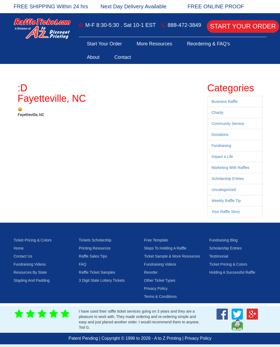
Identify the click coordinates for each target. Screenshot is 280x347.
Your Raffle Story (226, 211)
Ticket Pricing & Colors (33, 240)
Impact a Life (222, 156)
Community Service (228, 123)
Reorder (151, 272)
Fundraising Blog (223, 240)
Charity (218, 112)
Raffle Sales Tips (93, 256)
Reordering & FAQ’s (208, 43)
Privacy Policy (156, 288)
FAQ (82, 264)
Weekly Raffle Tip (226, 200)
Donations (220, 134)
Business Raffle (225, 101)
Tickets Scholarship (95, 240)
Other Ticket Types (159, 280)
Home (19, 248)
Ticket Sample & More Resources (172, 256)
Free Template (156, 240)
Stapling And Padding (32, 280)
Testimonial (218, 256)
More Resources (154, 43)
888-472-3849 (184, 25)
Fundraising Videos (30, 264)
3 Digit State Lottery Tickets (102, 280)
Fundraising (221, 145)
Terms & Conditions (160, 296)
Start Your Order (243, 26)
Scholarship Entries (228, 178)
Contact (122, 57)
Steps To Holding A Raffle (165, 248)
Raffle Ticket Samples (97, 272)
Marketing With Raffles (231, 167)
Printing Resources (95, 248)
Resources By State (30, 272)
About (93, 57)
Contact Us (23, 256)
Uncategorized (224, 189)
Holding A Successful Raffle (232, 272)
